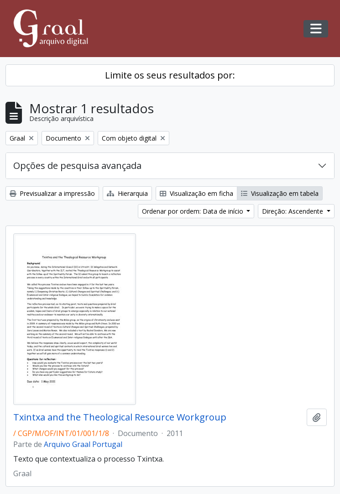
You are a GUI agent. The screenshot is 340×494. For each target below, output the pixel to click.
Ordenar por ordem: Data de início (193, 211)
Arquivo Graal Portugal (83, 444)
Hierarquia (127, 193)
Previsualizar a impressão (52, 193)
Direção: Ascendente (293, 211)
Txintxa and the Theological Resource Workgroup (119, 417)
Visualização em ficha (196, 193)
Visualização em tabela (280, 193)
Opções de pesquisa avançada (77, 165)
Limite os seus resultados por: (170, 75)
